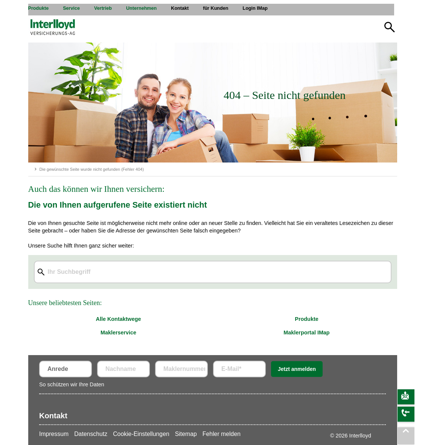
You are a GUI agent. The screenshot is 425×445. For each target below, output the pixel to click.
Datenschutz (90, 434)
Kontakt (53, 416)
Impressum (54, 434)
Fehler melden (222, 434)
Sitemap (186, 434)
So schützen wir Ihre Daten (71, 384)
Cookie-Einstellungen (141, 434)
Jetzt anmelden (297, 369)
